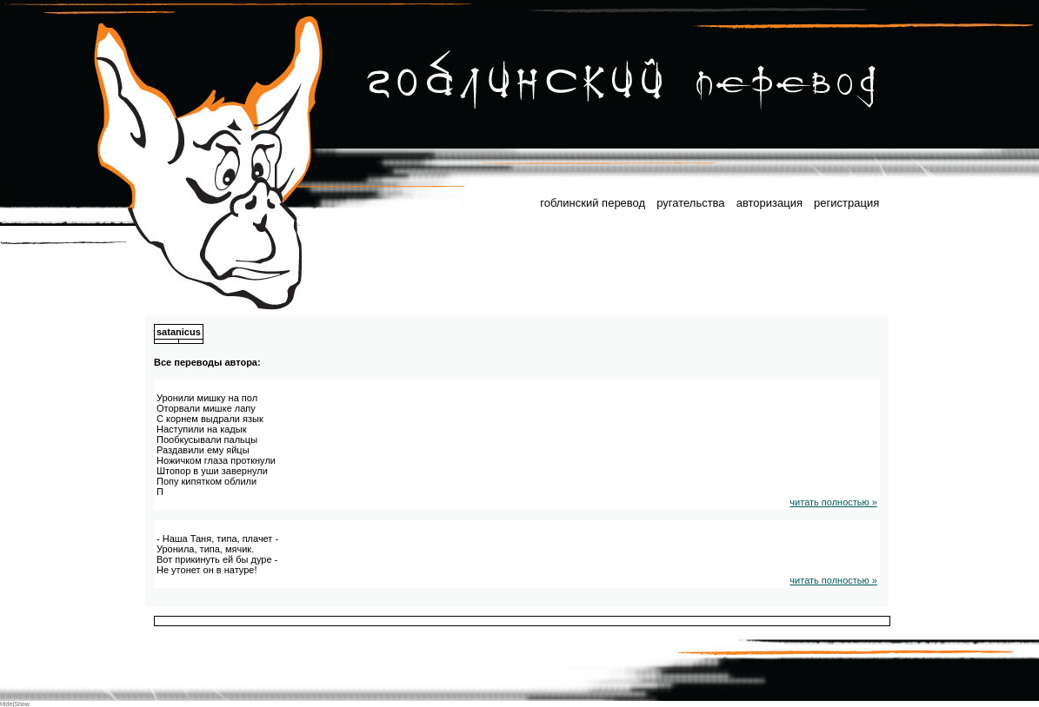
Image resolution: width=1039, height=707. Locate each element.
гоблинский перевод (592, 202)
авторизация (769, 202)
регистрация (846, 202)
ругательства (690, 202)
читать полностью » (833, 502)
